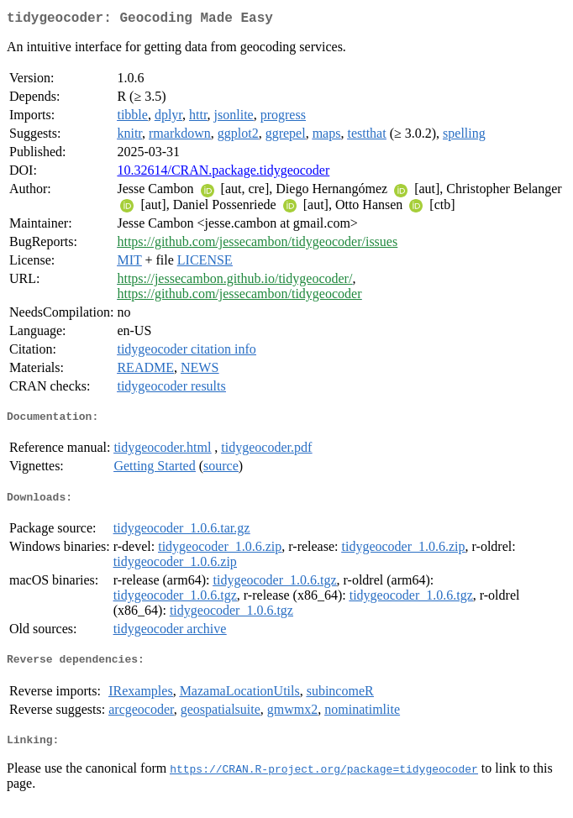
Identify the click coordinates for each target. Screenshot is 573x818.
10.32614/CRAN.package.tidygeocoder (223, 173)
